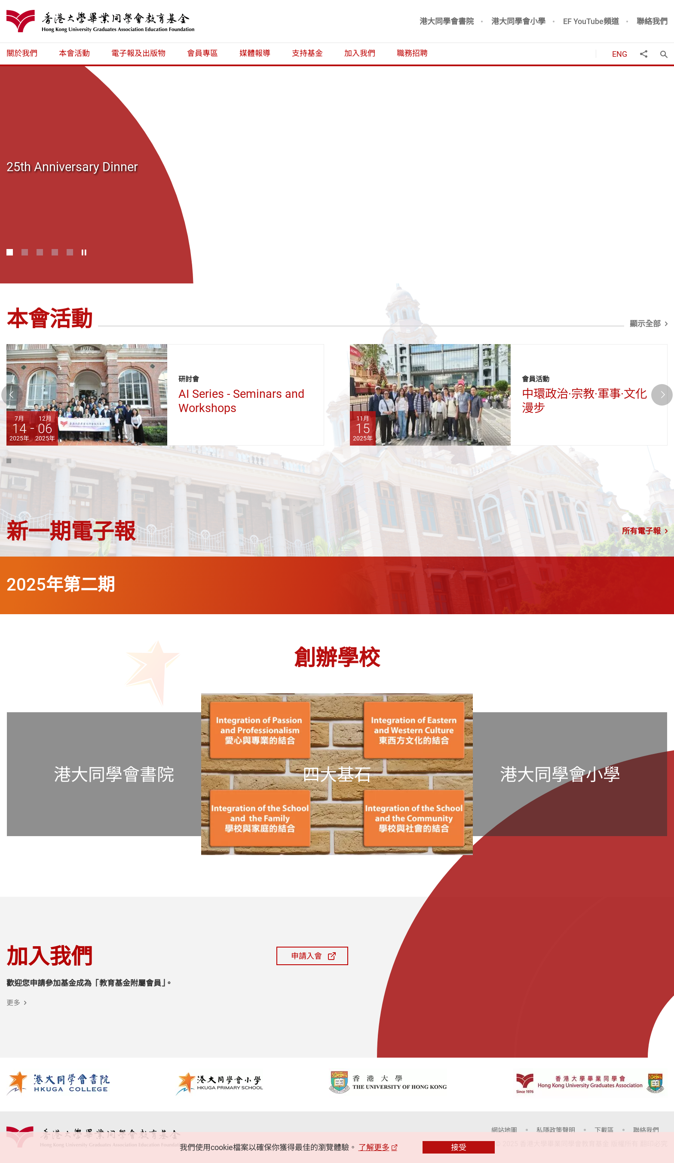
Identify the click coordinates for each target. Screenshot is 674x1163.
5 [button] (70, 252)
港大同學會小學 (518, 21)
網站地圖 (504, 1130)
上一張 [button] (22, 395)
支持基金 (307, 53)
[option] (337, 174)
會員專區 (202, 53)
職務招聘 (412, 53)
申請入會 (296, 956)
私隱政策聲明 (555, 1130)
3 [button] (40, 252)
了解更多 (373, 1147)
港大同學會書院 (447, 21)
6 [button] (79, 461)
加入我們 (359, 53)
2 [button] (25, 252)
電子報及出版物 (138, 53)
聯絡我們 (652, 21)
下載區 (604, 1130)
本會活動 (74, 53)
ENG (619, 54)
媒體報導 (254, 53)
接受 (458, 1147)
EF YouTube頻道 (591, 21)
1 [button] (10, 252)
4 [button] (55, 252)
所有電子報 (641, 531)
